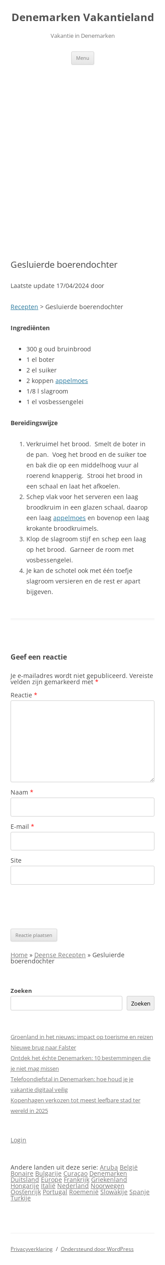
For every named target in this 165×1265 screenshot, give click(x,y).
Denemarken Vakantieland (82, 17)
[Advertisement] (82, 162)
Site (16, 860)
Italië (48, 1185)
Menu (82, 58)
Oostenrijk (26, 1192)
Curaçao (75, 1173)
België (129, 1167)
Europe (51, 1179)
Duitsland (25, 1179)
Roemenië (84, 1192)
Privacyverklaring (32, 1249)
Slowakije (114, 1192)
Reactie (24, 695)
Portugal (55, 1192)
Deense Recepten (60, 955)
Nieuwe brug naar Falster (43, 1047)
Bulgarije (48, 1173)
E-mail (22, 826)
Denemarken (108, 1173)
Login (18, 1140)
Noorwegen (108, 1185)
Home (19, 955)
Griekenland (109, 1179)
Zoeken (21, 991)
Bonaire (22, 1173)
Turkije (21, 1198)
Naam (22, 792)
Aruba (109, 1167)
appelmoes (71, 380)
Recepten (24, 307)
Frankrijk (76, 1179)
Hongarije (25, 1185)
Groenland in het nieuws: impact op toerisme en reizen (82, 1037)
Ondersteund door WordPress (97, 1249)
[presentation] (77, 907)
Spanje (139, 1192)
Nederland (73, 1185)
